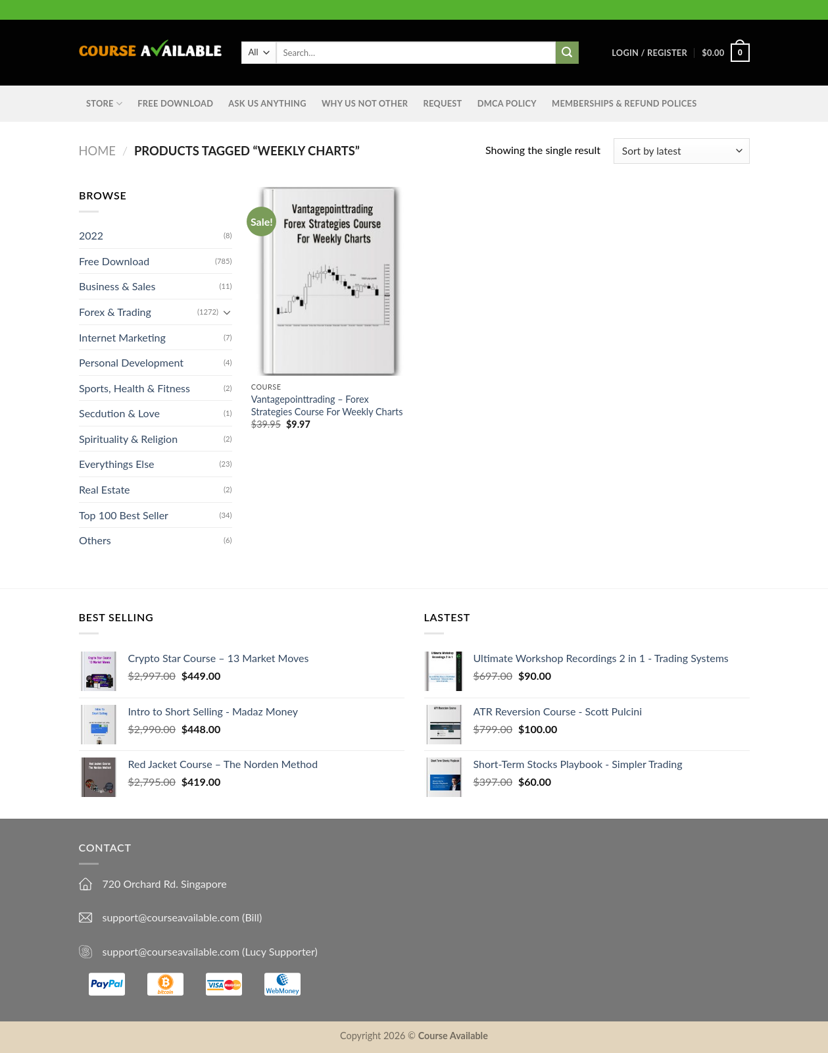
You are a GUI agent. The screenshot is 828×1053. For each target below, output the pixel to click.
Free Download (175, 103)
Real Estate (104, 489)
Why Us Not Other (365, 103)
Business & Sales (117, 286)
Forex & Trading (115, 311)
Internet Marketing (122, 336)
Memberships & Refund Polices (624, 103)
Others (95, 540)
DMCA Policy (507, 103)
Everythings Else (117, 463)
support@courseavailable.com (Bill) (182, 917)
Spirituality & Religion (128, 438)
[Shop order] (681, 151)
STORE (104, 103)
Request (442, 103)
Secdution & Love (119, 413)
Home (97, 150)
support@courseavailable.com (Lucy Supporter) (210, 951)
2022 (91, 235)
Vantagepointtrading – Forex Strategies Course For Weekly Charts (327, 405)
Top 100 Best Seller (123, 515)
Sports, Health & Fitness (134, 388)
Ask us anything (267, 103)
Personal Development (131, 362)
